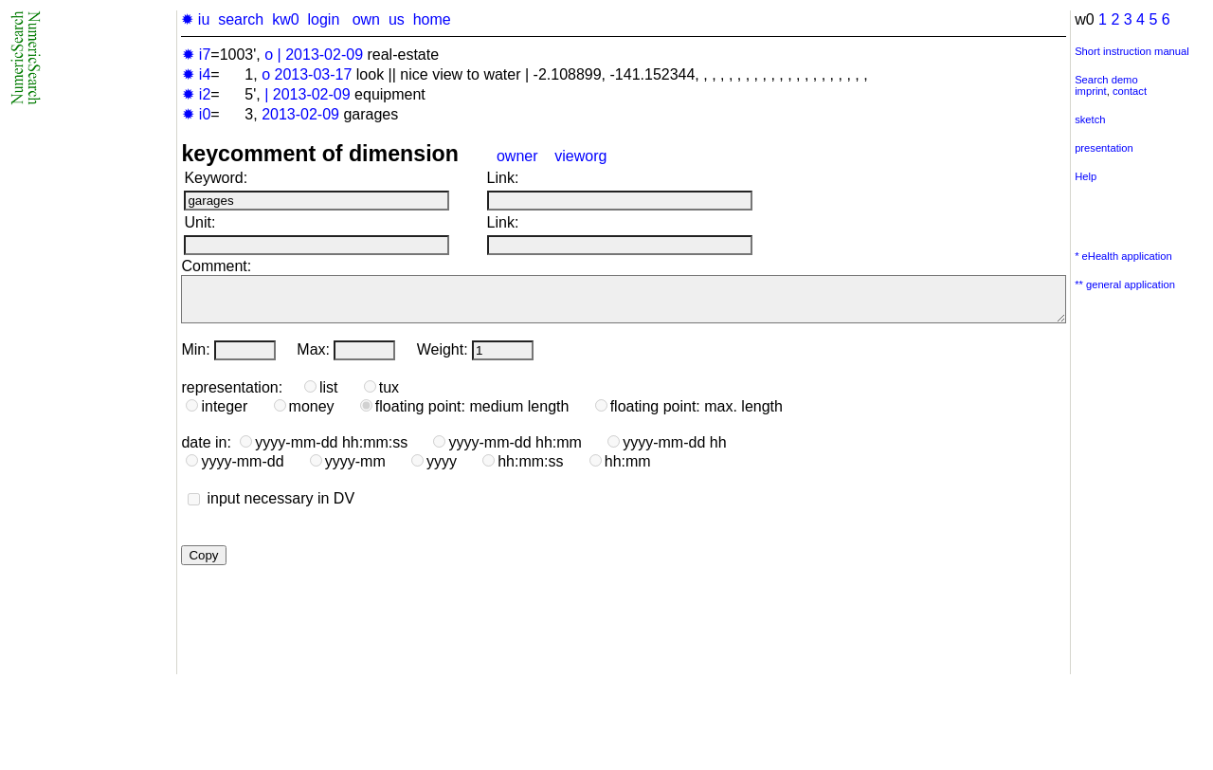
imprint (1091, 91)
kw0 (285, 19)
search (240, 19)
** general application (1125, 284)
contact (1130, 91)
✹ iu (195, 19)
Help (1085, 176)
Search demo (1106, 79)
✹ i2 (196, 94)
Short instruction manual (1132, 51)
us (397, 19)
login (323, 19)
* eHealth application (1123, 256)
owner (517, 156)
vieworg (580, 156)
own (366, 19)
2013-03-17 (314, 74)
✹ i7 (196, 54)
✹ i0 (196, 114)
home (432, 19)
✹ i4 (196, 74)
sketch (1090, 119)
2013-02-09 (324, 54)
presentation (1104, 148)
